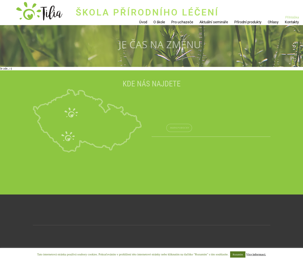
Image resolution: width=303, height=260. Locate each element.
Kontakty (292, 22)
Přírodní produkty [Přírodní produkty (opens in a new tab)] (248, 22)
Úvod (143, 22)
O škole (159, 22)
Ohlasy (273, 22)
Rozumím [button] (238, 254)
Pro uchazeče (182, 22)
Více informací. (256, 254)
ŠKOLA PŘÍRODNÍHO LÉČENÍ (147, 12)
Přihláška (292, 17)
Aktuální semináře (214, 22)
